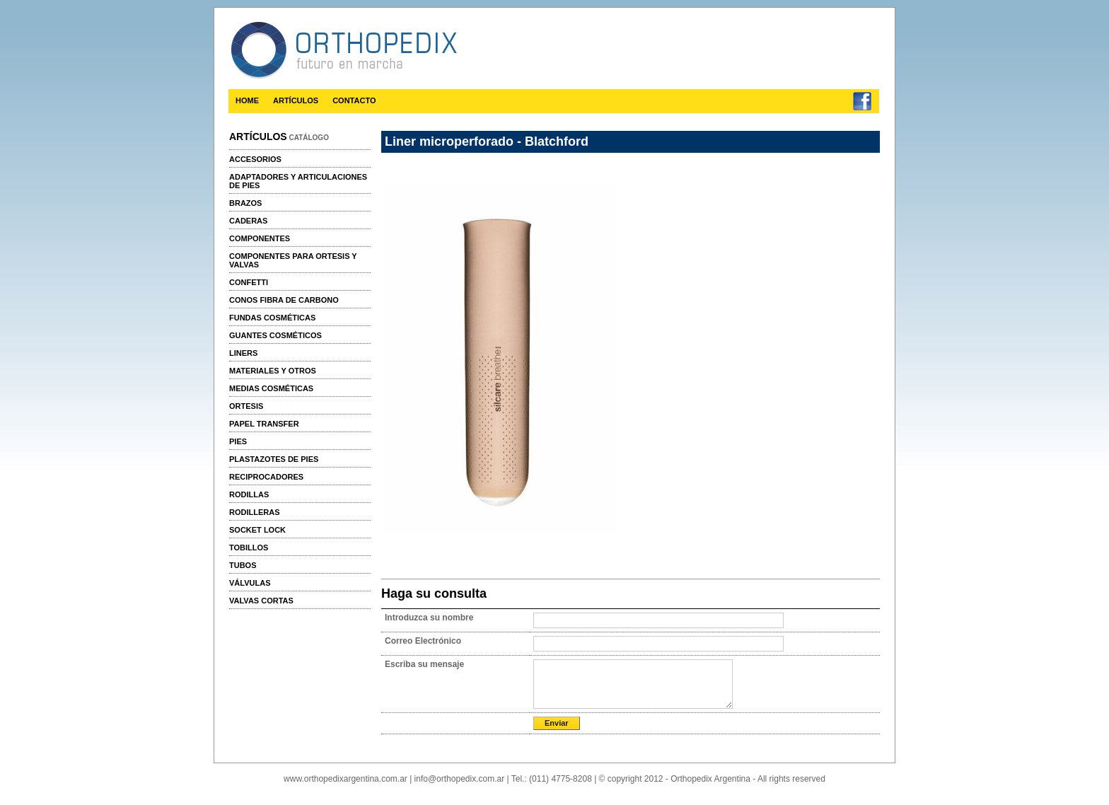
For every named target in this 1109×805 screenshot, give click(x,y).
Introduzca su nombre (429, 617)
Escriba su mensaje (424, 664)
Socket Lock (257, 530)
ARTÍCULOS (295, 100)
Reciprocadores (266, 477)
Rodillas (249, 494)
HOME (247, 100)
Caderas (248, 220)
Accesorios (255, 159)
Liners (243, 353)
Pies (238, 441)
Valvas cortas (261, 600)
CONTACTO (354, 100)
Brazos (245, 203)
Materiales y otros (272, 370)
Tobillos (248, 547)
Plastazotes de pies (273, 459)
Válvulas (249, 583)
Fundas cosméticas (272, 317)
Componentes (259, 238)
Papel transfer (264, 423)
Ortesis (246, 406)
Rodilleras (254, 512)
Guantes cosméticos (275, 335)
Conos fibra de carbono (284, 300)
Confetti (248, 282)
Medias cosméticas (271, 388)
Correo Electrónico (423, 641)
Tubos (243, 565)
